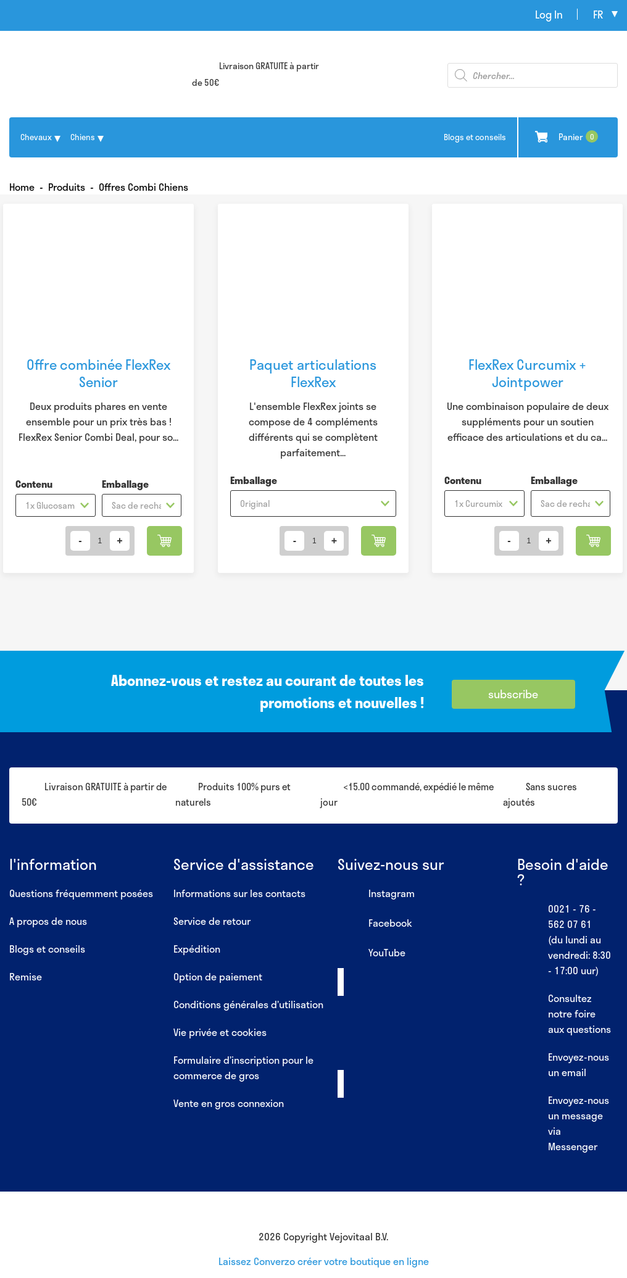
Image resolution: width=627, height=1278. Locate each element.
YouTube (371, 953)
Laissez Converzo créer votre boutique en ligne (323, 1261)
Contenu (33, 483)
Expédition (196, 948)
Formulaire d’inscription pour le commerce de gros (243, 1067)
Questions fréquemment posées (81, 893)
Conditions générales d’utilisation (248, 1004)
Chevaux (36, 137)
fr (598, 14)
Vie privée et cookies (220, 1032)
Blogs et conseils (475, 137)
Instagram (376, 894)
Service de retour (212, 921)
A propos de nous (48, 921)
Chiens (82, 137)
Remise (25, 976)
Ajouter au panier (164, 541)
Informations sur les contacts (239, 893)
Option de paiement (217, 976)
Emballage (125, 483)
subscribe (513, 694)
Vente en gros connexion (228, 1103)
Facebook (375, 923)
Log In (549, 14)
